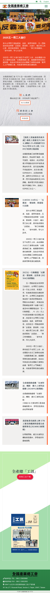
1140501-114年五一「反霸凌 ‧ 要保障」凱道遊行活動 (33, 202)
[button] (41, 1)
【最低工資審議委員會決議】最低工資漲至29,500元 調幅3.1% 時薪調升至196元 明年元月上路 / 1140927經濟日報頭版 (34, 143)
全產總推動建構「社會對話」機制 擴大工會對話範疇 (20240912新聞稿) (33, 385)
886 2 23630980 (22, 578)
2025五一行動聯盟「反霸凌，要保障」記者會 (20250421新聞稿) (34, 275)
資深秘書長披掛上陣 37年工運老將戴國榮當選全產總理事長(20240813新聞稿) (34, 425)
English (46, 1)
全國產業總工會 (15, 6)
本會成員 (25, 118)
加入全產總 (25, 102)
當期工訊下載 (25, 477)
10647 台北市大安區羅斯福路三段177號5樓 (20, 584)
